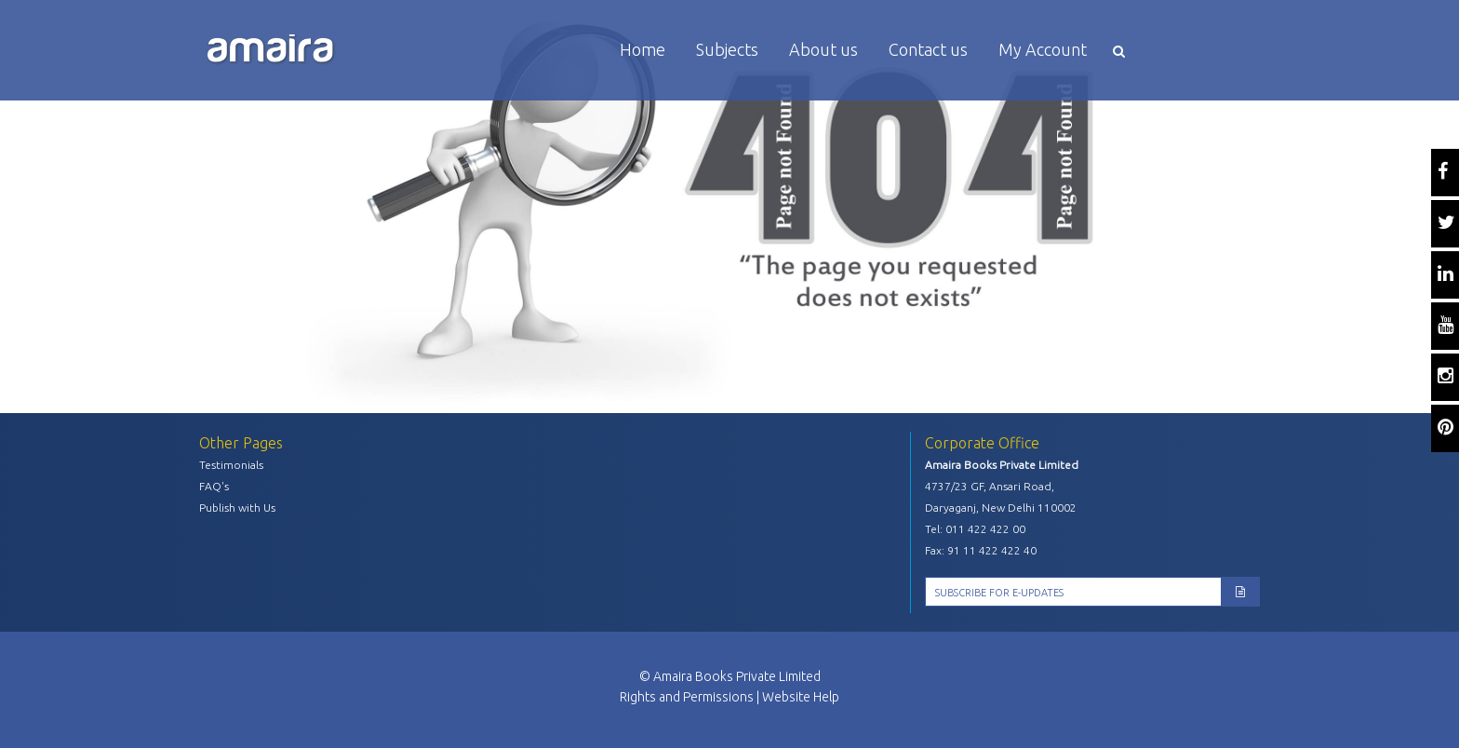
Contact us (928, 49)
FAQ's (214, 486)
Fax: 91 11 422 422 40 (981, 550)
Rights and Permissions (687, 696)
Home (642, 49)
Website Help (800, 696)
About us (823, 49)
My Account (1042, 49)
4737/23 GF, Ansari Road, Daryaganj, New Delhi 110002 (1001, 497)
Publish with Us (237, 507)
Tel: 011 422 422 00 (975, 529)
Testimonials (231, 465)
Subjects (727, 49)
